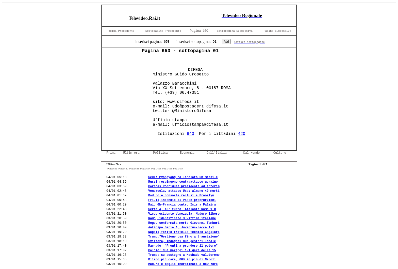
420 (241, 134)
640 (190, 134)
